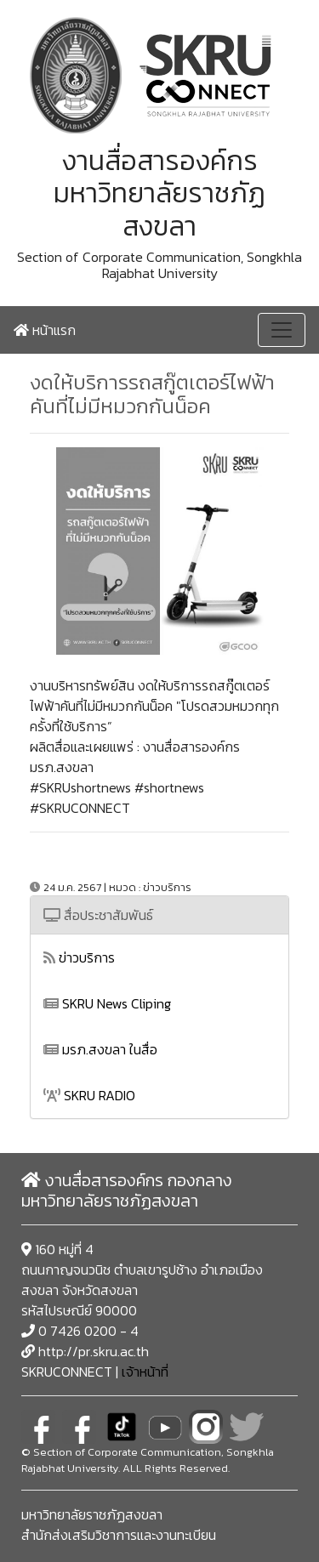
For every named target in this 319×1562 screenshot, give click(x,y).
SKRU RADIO (89, 1095)
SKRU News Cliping (107, 1003)
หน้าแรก (45, 330)
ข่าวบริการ (79, 957)
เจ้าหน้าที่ (145, 1371)
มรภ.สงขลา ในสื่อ (100, 1049)
